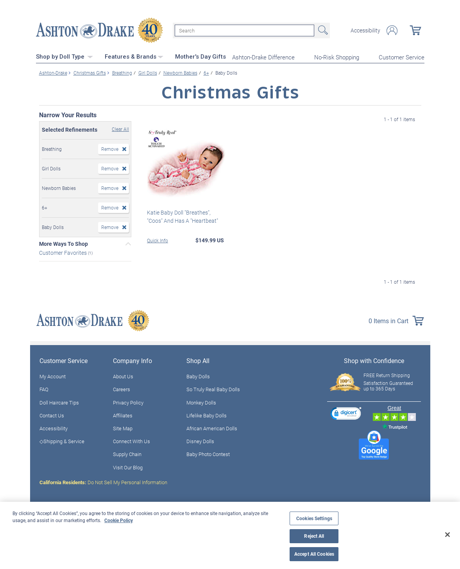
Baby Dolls (198, 376)
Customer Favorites (63, 252)
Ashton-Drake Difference (263, 57)
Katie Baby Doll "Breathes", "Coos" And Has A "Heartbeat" (182, 216)
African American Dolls (211, 428)
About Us (123, 376)
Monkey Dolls (201, 402)
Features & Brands (134, 56)
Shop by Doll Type (64, 56)
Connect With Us (131, 441)
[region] (230, 535)
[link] (346, 414)
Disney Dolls (200, 441)
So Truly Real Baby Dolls (213, 389)
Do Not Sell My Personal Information (103, 482)
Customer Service (401, 57)
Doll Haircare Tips (59, 402)
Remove (109, 149)
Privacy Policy (128, 402)
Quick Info (157, 240)
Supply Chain (127, 454)
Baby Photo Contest (208, 454)
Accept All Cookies (314, 554)
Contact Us (51, 415)
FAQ (43, 389)
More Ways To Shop (63, 244)
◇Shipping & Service (61, 441)
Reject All (314, 536)
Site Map (122, 428)
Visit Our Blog (128, 467)
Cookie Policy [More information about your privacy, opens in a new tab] (118, 520)
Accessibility (365, 30)
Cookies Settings (314, 518)
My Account (52, 376)
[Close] (447, 534)
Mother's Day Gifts (200, 56)
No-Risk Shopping (336, 57)
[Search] (244, 30)
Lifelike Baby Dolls (206, 415)
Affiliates (122, 415)
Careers (121, 389)
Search (322, 30)
